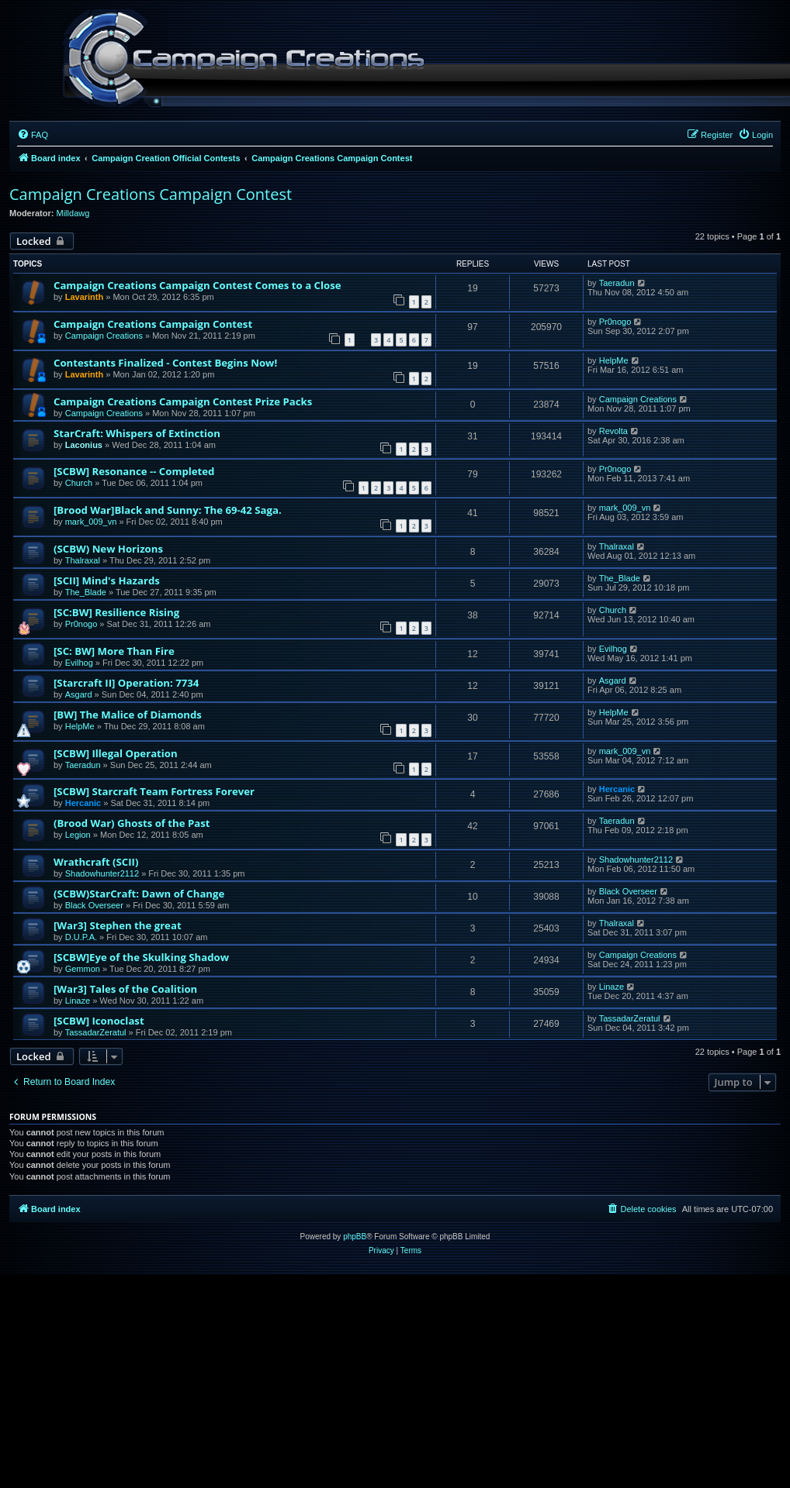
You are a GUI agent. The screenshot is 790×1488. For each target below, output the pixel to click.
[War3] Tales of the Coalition (125, 989)
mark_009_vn (91, 521)
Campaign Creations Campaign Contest (150, 194)
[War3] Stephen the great (118, 925)
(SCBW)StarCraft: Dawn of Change (139, 894)
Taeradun (617, 283)
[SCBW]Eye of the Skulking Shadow (141, 957)
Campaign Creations (104, 335)
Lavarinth (84, 296)
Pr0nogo (615, 321)
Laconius (83, 445)
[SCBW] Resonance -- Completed (134, 471)
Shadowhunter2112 (102, 873)
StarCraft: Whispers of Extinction (137, 433)
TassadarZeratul (95, 1032)
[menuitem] (32, 135)
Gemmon (82, 968)
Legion (78, 834)
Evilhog (79, 662)
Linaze (77, 1000)
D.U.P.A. (81, 937)
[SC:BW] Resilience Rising (116, 612)
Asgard (78, 694)
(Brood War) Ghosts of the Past (132, 823)
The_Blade (85, 592)
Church (78, 482)
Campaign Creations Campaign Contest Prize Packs (183, 401)
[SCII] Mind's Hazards (107, 580)
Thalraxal (82, 560)
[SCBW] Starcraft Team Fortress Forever (154, 791)
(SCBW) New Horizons (108, 549)
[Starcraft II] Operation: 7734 (126, 683)
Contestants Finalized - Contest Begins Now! (165, 363)
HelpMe (614, 360)
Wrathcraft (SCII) (96, 862)
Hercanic (83, 803)
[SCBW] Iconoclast (99, 1021)
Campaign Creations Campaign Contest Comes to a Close (197, 285)
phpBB (354, 1236)
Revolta (613, 431)
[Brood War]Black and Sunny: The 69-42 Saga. (168, 510)
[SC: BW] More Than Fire (114, 651)
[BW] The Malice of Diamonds (128, 715)
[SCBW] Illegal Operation (116, 753)
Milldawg (73, 213)
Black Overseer (94, 905)
